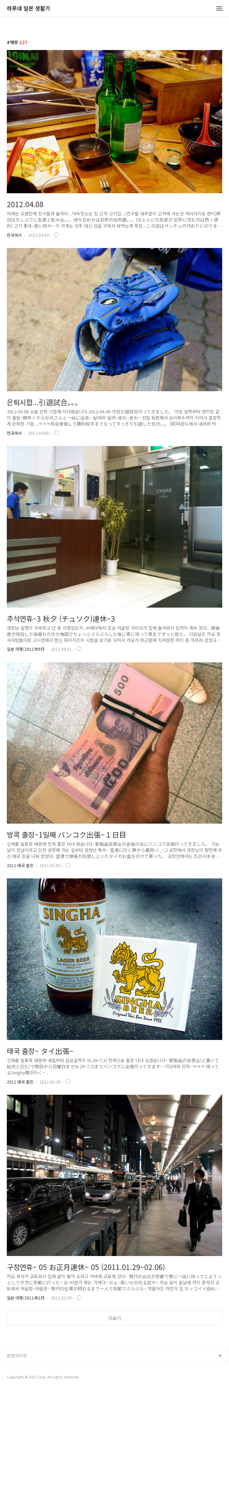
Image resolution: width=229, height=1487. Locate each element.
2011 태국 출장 (20, 865)
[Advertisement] (114, 1383)
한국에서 (14, 235)
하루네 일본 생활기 (28, 8)
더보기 (115, 1318)
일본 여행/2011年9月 (26, 649)
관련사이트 (17, 1451)
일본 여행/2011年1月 (26, 1298)
